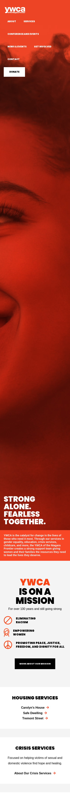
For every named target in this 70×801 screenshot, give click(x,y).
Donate (14, 71)
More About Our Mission (35, 663)
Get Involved (42, 46)
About (11, 21)
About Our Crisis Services (35, 773)
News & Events (17, 46)
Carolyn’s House (35, 707)
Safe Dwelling (35, 713)
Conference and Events (23, 34)
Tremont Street (35, 718)
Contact (13, 59)
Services (29, 21)
